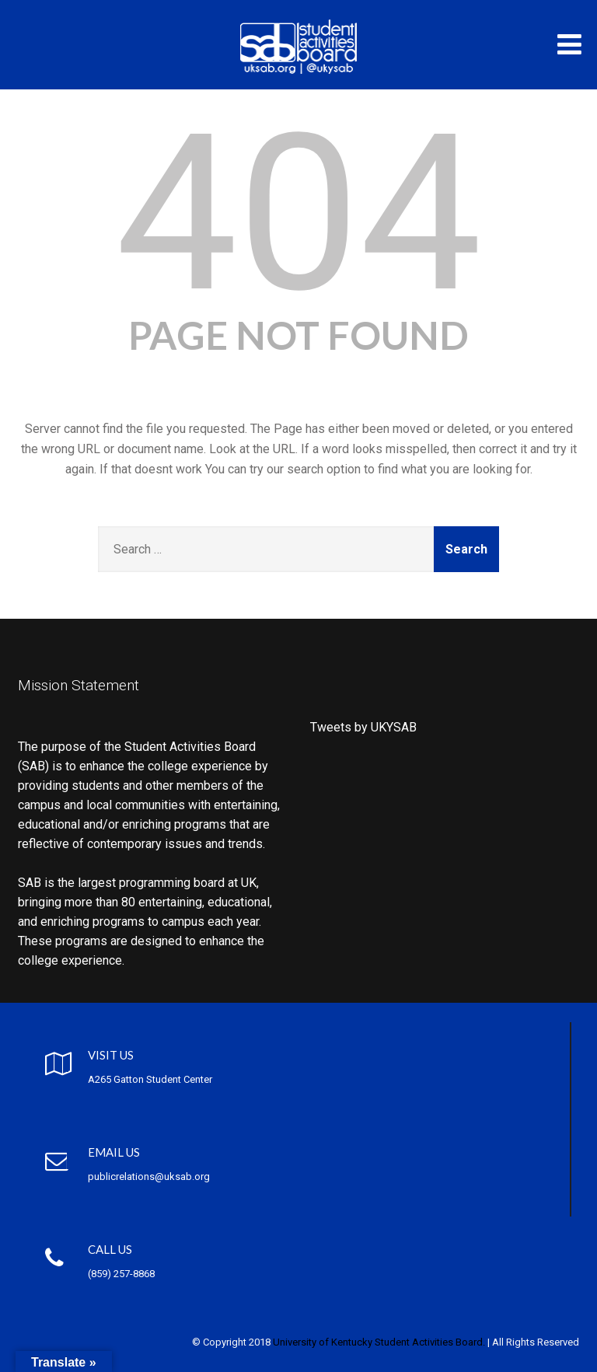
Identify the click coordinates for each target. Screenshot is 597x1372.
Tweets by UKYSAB (363, 727)
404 (299, 213)
